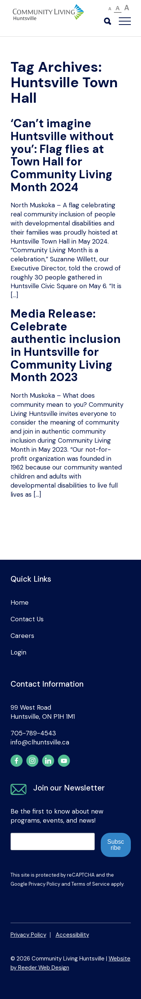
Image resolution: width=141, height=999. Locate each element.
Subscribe (115, 844)
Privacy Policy (44, 884)
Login (18, 652)
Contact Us (27, 619)
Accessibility (72, 935)
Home (20, 602)
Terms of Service (90, 884)
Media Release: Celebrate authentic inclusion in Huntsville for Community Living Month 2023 (66, 345)
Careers (22, 636)
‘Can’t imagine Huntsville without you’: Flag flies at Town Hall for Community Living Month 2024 (62, 155)
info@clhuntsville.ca (40, 742)
